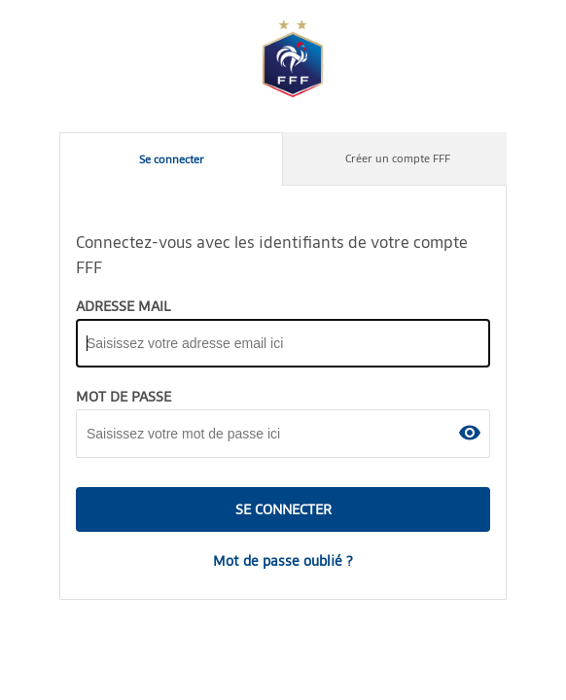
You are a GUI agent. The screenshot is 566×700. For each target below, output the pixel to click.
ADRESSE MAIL (123, 306)
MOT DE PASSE (123, 396)
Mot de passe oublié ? (283, 561)
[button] (469, 432)
